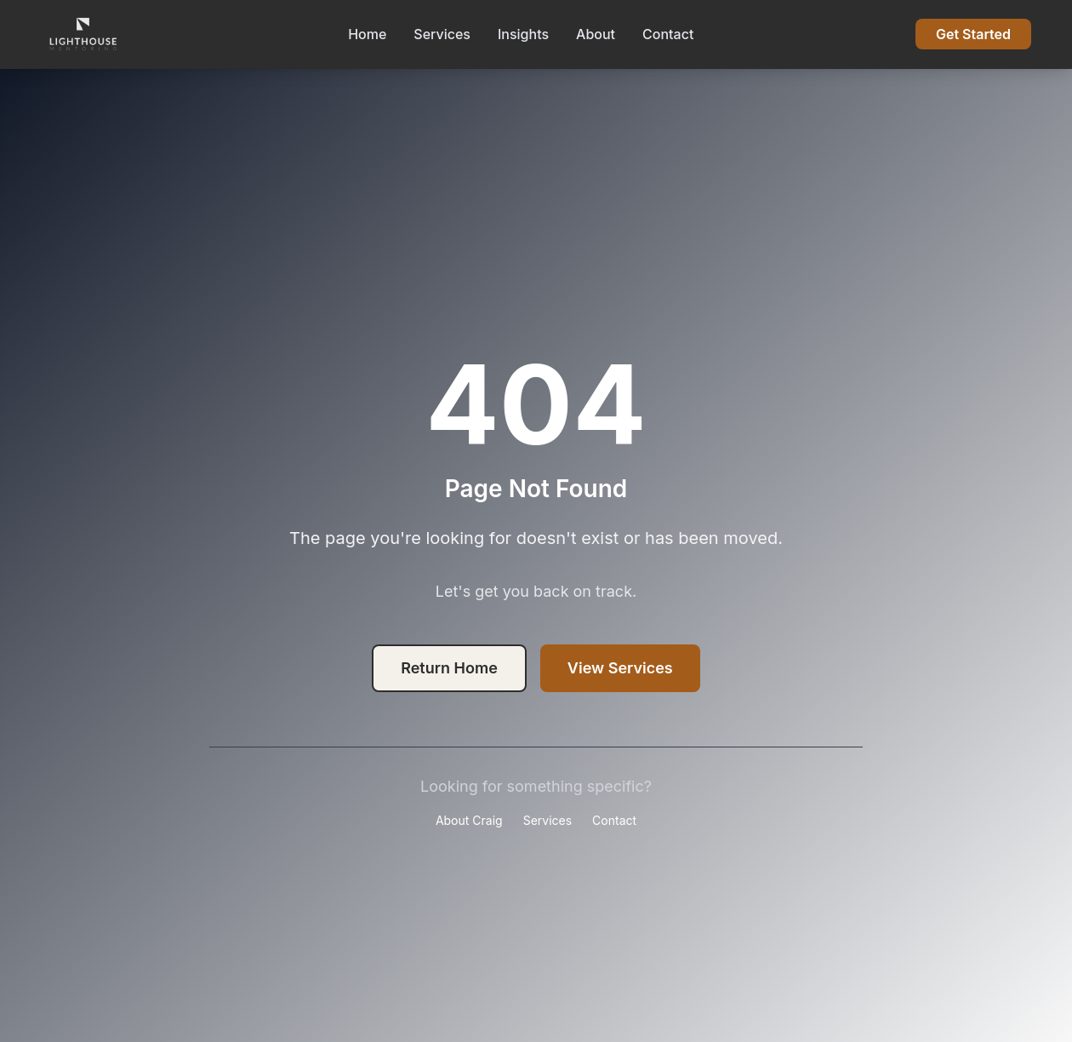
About (595, 34)
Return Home (449, 668)
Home (367, 34)
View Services (620, 668)
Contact (667, 34)
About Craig (469, 820)
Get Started (973, 34)
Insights (523, 34)
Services (441, 34)
